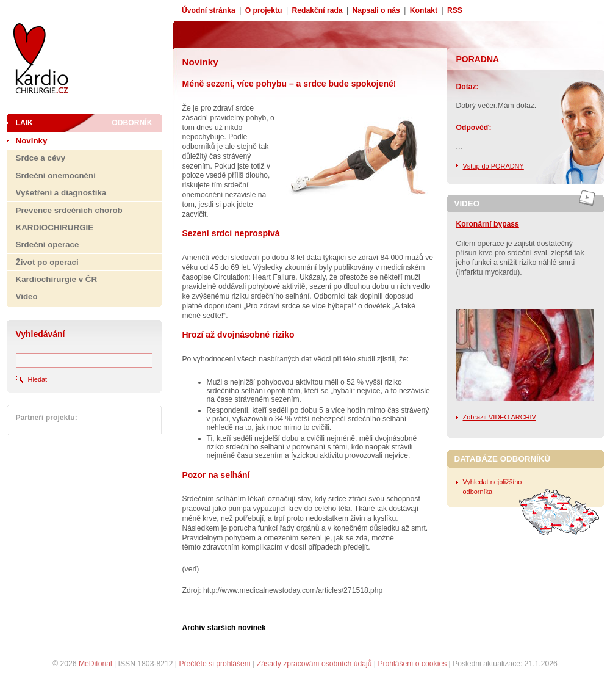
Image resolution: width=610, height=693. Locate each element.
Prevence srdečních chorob (69, 210)
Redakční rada (317, 10)
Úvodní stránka (208, 10)
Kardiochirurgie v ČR (57, 279)
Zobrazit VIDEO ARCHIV (499, 417)
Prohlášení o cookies (412, 663)
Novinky (32, 140)
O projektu (263, 10)
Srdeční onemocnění (56, 175)
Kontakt (423, 10)
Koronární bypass (487, 224)
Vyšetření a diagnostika (61, 192)
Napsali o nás (376, 10)
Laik (24, 122)
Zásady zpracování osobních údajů (314, 663)
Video (27, 296)
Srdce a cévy (41, 157)
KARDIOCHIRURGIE (55, 227)
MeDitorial (95, 663)
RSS (454, 10)
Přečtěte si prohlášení (215, 663)
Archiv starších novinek (224, 627)
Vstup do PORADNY (493, 166)
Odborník (132, 122)
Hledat (38, 379)
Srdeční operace (47, 244)
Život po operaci (47, 262)
